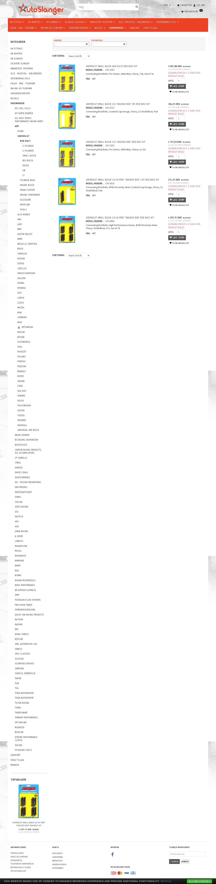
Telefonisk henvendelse (22, 863)
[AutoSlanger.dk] (41, 8)
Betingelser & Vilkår (21, 867)
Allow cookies (199, 881)
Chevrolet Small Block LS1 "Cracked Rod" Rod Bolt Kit (116, 142)
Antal (171, 80)
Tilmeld (174, 861)
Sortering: (58, 55)
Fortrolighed (17, 853)
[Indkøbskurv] (192, 11)
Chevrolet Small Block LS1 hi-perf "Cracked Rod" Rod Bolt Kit (28, 824)
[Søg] (137, 7)
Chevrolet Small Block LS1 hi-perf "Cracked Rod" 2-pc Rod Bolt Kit (122, 179)
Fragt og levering (19, 856)
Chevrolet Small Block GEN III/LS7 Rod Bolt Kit (112, 66)
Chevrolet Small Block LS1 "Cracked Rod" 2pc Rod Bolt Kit (118, 104)
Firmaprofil (16, 860)
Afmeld (185, 861)
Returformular (18, 871)
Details (166, 881)
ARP (94, 78)
